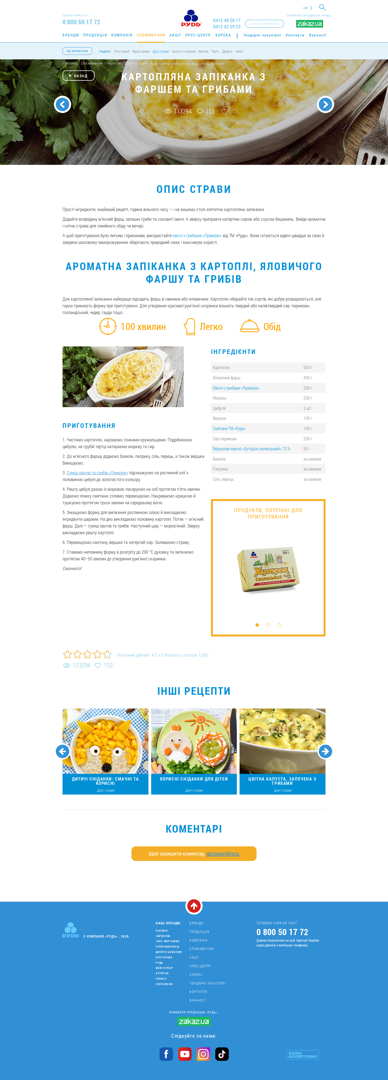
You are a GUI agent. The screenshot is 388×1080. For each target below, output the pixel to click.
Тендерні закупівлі (262, 35)
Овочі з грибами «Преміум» (236, 388)
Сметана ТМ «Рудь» (229, 428)
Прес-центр (198, 35)
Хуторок (162, 973)
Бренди (71, 35)
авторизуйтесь (222, 853)
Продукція (95, 35)
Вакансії (317, 35)
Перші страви (141, 51)
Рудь (159, 963)
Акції (175, 35)
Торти (215, 51)
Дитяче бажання (169, 952)
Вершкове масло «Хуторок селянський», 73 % (251, 448)
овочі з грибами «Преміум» (197, 235)
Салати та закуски (184, 51)
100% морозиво (168, 941)
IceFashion (164, 984)
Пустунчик (164, 957)
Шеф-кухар (164, 968)
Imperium (163, 936)
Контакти (294, 35)
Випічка (204, 51)
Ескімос (162, 930)
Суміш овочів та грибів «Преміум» (97, 472)
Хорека (223, 35)
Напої (239, 51)
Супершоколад (167, 946)
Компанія (122, 35)
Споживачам (151, 35)
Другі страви (161, 51)
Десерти (227, 51)
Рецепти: (105, 51)
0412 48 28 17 (227, 20)
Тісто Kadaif (121, 51)
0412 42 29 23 (227, 26)
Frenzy (161, 978)
